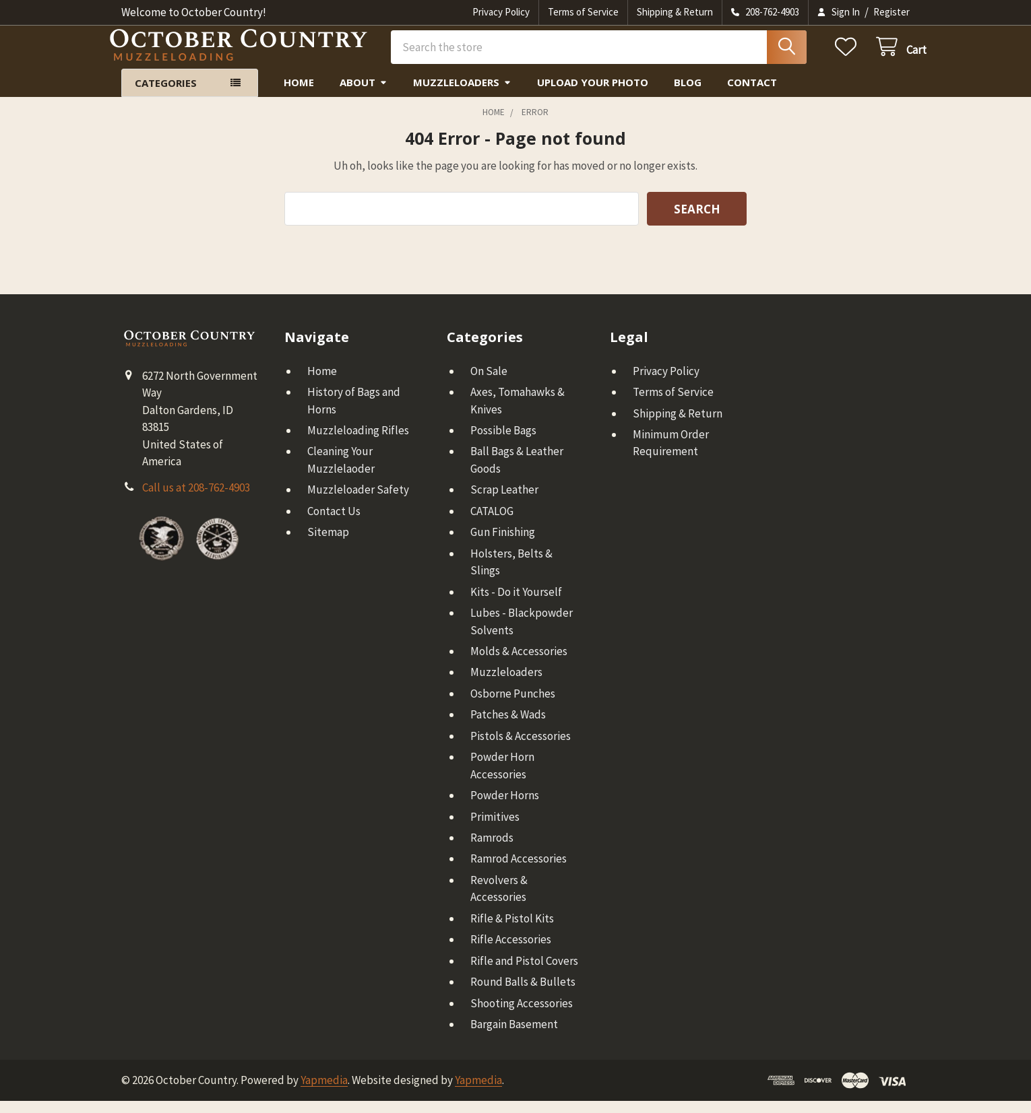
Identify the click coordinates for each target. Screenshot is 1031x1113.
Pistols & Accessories (520, 748)
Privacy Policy (501, 11)
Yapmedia (324, 1092)
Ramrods (491, 849)
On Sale (488, 382)
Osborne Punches (512, 705)
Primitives (495, 828)
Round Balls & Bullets (522, 993)
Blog (687, 94)
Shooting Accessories (521, 1014)
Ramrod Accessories (518, 870)
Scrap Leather (504, 501)
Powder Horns (504, 807)
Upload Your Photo (592, 94)
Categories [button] (166, 95)
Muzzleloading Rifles (358, 442)
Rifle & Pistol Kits (512, 930)
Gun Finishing (502, 544)
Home (299, 94)
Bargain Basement (514, 1036)
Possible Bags (503, 442)
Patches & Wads (508, 726)
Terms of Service (583, 11)
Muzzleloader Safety (358, 501)
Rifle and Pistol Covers (524, 972)
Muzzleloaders (462, 94)
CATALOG (491, 523)
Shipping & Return (675, 11)
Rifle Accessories (510, 951)
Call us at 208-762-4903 (196, 499)
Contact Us (334, 523)
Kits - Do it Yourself (516, 603)
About (363, 94)
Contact (752, 94)
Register (891, 11)
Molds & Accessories (518, 663)
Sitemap (328, 544)
